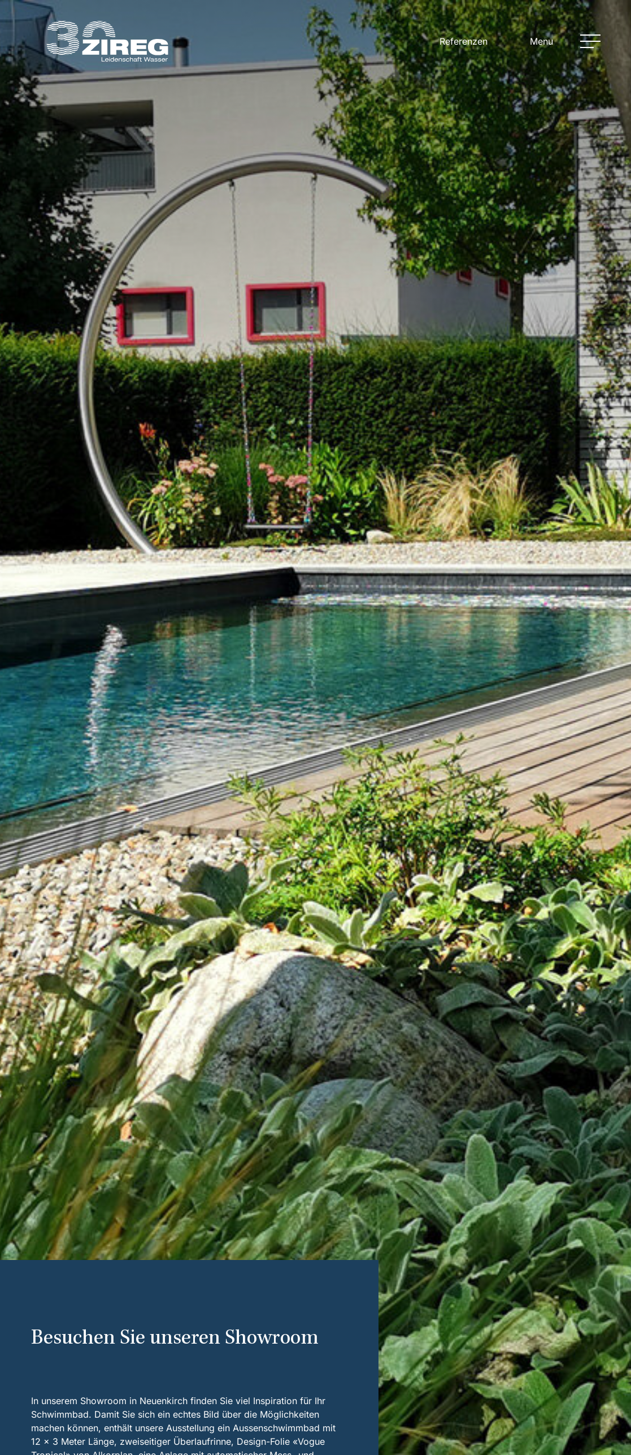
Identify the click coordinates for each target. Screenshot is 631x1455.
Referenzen (463, 41)
